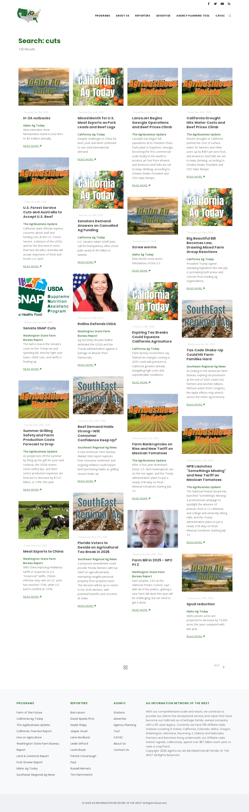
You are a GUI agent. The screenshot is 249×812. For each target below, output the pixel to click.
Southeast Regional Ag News (36, 775)
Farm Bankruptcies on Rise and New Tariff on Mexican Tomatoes (152, 448)
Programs (102, 15)
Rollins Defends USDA (97, 324)
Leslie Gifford (79, 744)
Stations (119, 712)
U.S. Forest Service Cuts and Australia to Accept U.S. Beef (42, 212)
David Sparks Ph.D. (82, 719)
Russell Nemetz (80, 768)
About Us (122, 15)
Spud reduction (201, 604)
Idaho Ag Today (27, 768)
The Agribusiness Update (33, 725)
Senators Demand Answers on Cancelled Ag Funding (98, 225)
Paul (73, 762)
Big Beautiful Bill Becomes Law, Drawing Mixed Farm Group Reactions (205, 245)
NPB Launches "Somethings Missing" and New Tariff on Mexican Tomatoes (206, 473)
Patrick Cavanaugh (83, 756)
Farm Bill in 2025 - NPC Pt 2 (152, 562)
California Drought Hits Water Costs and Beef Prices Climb (206, 122)
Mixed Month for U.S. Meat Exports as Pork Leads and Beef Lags (97, 122)
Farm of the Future (29, 712)
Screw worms (144, 247)
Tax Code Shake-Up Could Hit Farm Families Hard (205, 355)
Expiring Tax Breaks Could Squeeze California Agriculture (152, 337)
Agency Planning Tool (193, 15)
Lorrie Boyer (78, 750)
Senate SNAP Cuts (39, 328)
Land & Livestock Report (33, 756)
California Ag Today (30, 719)
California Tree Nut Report (34, 731)
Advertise (163, 15)
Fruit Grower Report (30, 762)
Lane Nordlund (80, 737)
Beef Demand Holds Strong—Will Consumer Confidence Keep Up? (97, 433)
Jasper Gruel (78, 731)
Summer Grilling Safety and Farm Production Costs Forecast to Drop (38, 437)
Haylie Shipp (78, 725)
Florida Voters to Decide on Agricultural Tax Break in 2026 (98, 547)
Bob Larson (77, 712)
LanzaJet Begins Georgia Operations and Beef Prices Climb (152, 122)
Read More (32, 145)
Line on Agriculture (29, 737)
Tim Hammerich (81, 775)
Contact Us (121, 750)
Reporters (142, 15)
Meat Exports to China (43, 551)
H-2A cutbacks (36, 117)
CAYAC (220, 15)
